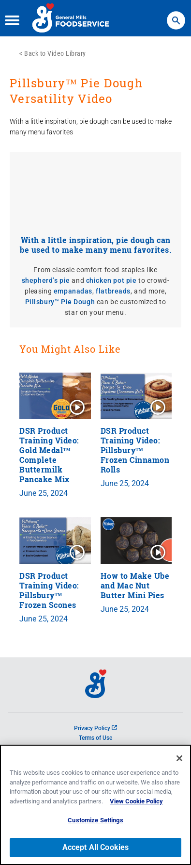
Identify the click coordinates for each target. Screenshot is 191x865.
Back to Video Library (55, 53)
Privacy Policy (95, 728)
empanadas (73, 291)
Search (176, 15)
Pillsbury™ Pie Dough (60, 302)
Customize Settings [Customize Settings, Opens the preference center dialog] (95, 820)
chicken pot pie (111, 280)
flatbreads (113, 291)
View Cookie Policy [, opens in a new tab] (136, 801)
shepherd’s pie (46, 280)
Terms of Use (95, 737)
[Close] (179, 758)
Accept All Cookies (95, 847)
